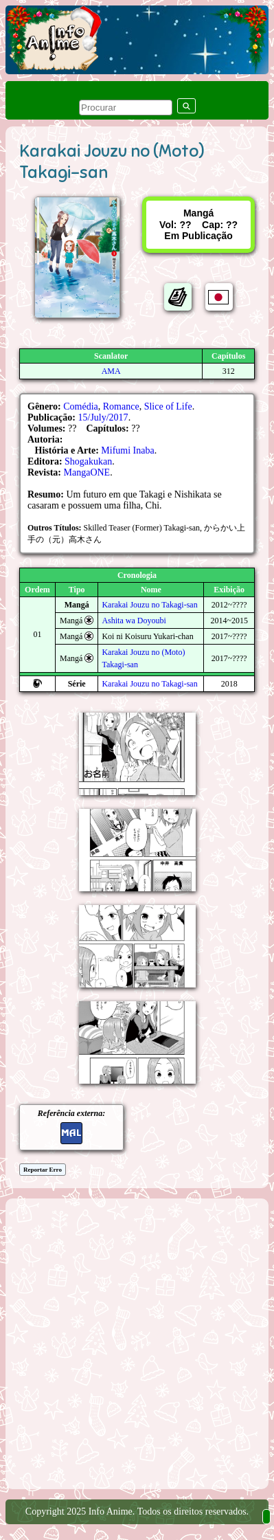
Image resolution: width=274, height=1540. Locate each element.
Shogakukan (88, 461)
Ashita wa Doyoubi (133, 620)
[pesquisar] (125, 107)
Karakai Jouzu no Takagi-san (149, 605)
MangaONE (87, 472)
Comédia (80, 406)
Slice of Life (168, 406)
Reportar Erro (42, 1169)
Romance (121, 406)
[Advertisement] (137, 1342)
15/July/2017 (103, 417)
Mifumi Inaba (127, 450)
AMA (111, 371)
